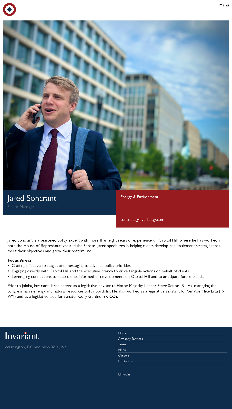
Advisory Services (130, 339)
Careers (123, 356)
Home (122, 333)
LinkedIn (124, 375)
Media (122, 350)
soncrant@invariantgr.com (142, 220)
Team (122, 344)
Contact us (125, 361)
